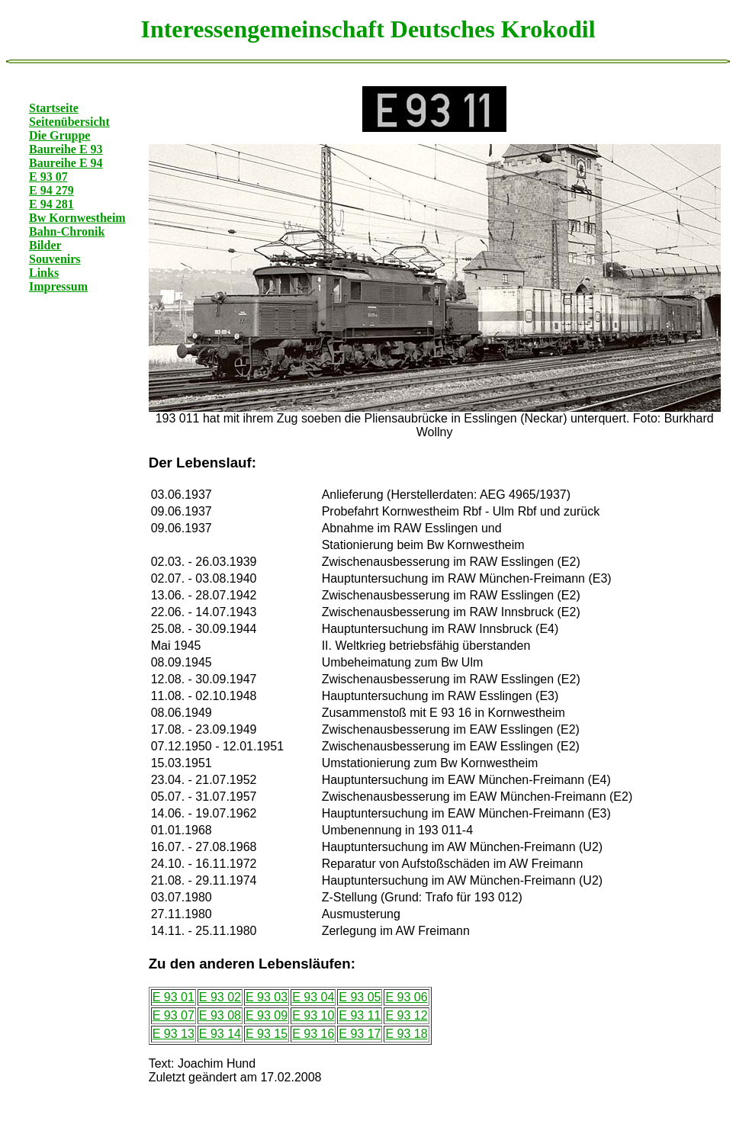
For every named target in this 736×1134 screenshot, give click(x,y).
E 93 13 (173, 1033)
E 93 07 (173, 1015)
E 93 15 (267, 1033)
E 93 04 (313, 997)
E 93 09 (267, 1015)
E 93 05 (360, 997)
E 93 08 (220, 1015)
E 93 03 (267, 997)
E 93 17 (360, 1033)
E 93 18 (406, 1033)
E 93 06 (406, 997)
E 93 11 (360, 1015)
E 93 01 (173, 997)
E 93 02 (220, 997)
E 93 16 (313, 1033)
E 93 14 (220, 1033)
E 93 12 (406, 1015)
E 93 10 (313, 1015)
